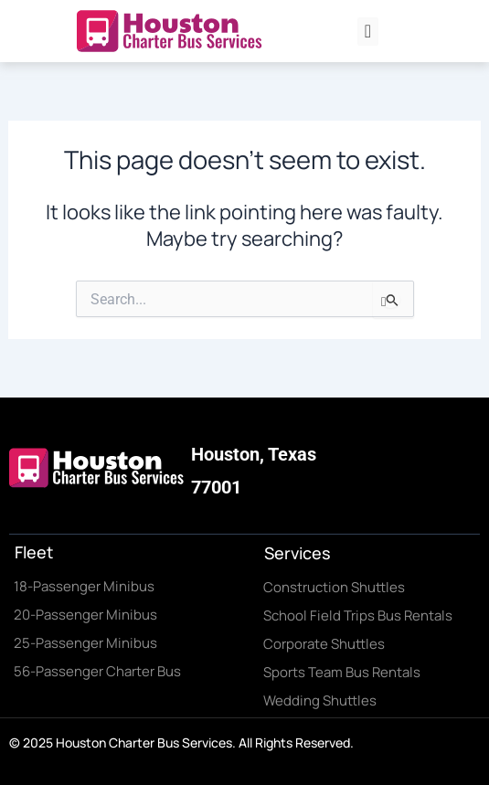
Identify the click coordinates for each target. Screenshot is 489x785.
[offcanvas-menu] (367, 31)
